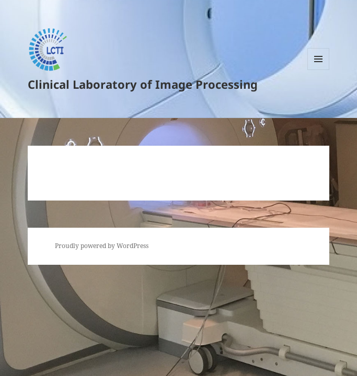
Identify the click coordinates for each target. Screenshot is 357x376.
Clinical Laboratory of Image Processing (143, 84)
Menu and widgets (318, 69)
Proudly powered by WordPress (101, 245)
